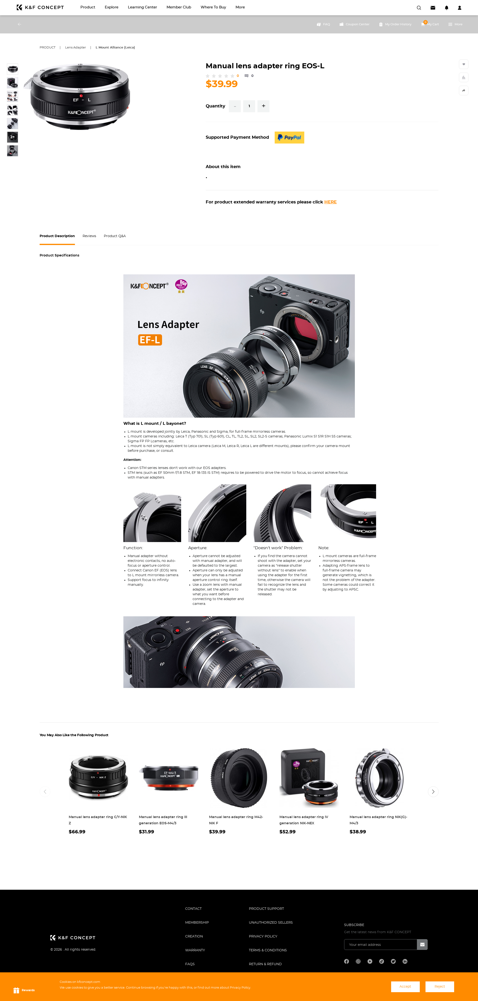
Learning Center (142, 7)
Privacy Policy (263, 936)
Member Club (179, 7)
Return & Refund (265, 964)
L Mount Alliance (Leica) (115, 47)
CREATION (194, 936)
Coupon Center (354, 24)
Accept (405, 986)
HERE (330, 202)
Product (87, 7)
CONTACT (193, 908)
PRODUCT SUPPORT (266, 908)
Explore (111, 7)
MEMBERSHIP (197, 922)
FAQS (190, 964)
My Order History (395, 24)
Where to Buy (213, 7)
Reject (440, 986)
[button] (433, 791)
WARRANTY (195, 950)
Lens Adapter (75, 47)
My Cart (430, 23)
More (240, 7)
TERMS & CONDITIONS (268, 950)
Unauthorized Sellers (271, 922)
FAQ (323, 24)
